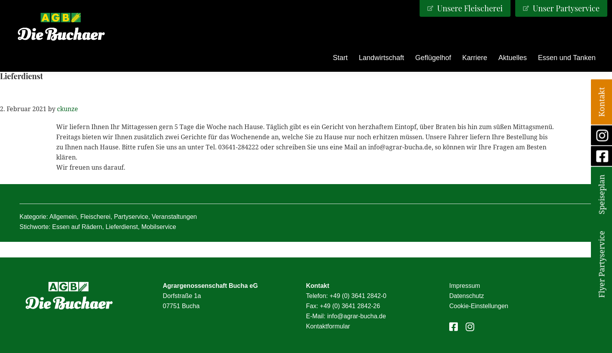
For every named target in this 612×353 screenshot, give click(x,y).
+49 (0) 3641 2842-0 (357, 296)
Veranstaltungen (174, 216)
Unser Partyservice (565, 8)
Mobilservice (158, 227)
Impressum (464, 285)
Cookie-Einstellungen (478, 306)
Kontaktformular (328, 326)
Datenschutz (466, 296)
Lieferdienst (122, 227)
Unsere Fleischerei (469, 8)
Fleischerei (95, 216)
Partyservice (131, 216)
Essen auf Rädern (77, 227)
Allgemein (63, 216)
